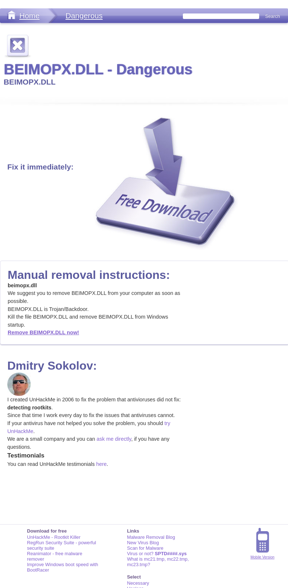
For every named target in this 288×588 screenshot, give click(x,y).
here (101, 464)
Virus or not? (157, 553)
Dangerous (84, 15)
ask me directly (114, 439)
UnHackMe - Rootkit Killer (54, 537)
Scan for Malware (145, 548)
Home (29, 15)
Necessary (138, 583)
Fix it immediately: (40, 167)
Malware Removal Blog (151, 537)
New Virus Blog (143, 542)
